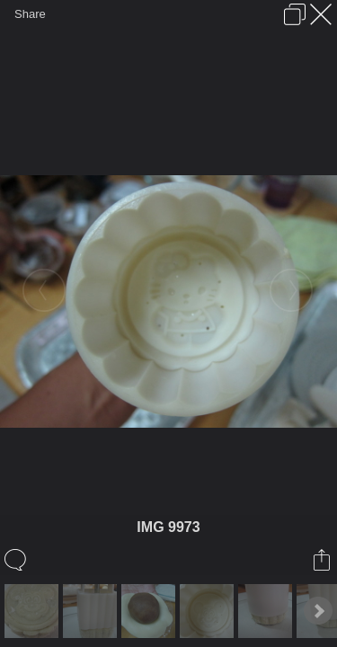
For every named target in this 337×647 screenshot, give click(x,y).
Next (318, 611)
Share (30, 14)
